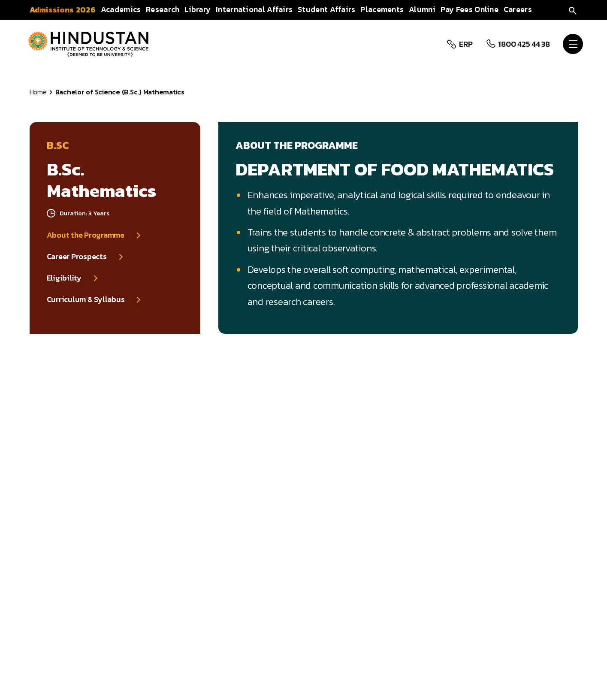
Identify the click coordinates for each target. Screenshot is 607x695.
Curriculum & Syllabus (86, 299)
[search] (573, 10)
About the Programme (85, 235)
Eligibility (64, 278)
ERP (464, 44)
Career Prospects (77, 256)
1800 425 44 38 (524, 44)
